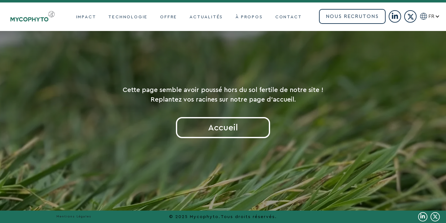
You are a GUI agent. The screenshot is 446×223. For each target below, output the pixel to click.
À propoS (249, 17)
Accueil (223, 127)
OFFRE (168, 17)
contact (288, 17)
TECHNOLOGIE (128, 17)
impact (86, 17)
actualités (206, 17)
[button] (436, 16)
